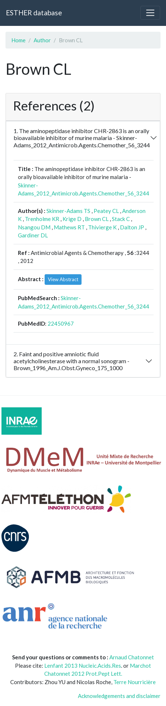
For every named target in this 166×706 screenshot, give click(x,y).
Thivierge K (102, 227)
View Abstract (63, 279)
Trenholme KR (42, 219)
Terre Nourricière (134, 682)
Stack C (121, 219)
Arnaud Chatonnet (131, 657)
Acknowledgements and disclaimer (119, 696)
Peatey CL (106, 210)
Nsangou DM (34, 227)
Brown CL (97, 219)
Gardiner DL (33, 235)
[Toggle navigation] (150, 13)
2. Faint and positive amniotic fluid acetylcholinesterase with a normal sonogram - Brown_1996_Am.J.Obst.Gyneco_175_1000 (71, 360)
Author (42, 40)
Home (18, 40)
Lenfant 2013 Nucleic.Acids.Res (82, 665)
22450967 (61, 323)
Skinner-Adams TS (68, 210)
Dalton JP (132, 227)
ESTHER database (34, 12)
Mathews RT (69, 227)
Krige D (72, 219)
